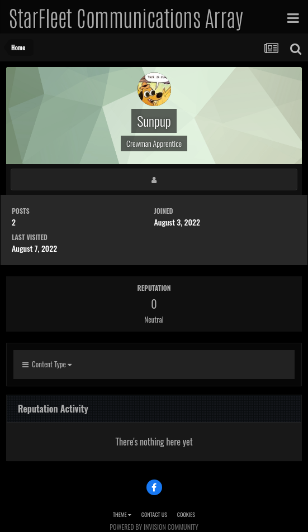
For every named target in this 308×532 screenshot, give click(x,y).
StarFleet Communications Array (126, 17)
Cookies (186, 514)
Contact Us (154, 514)
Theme (122, 514)
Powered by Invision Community (154, 526)
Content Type (47, 364)
